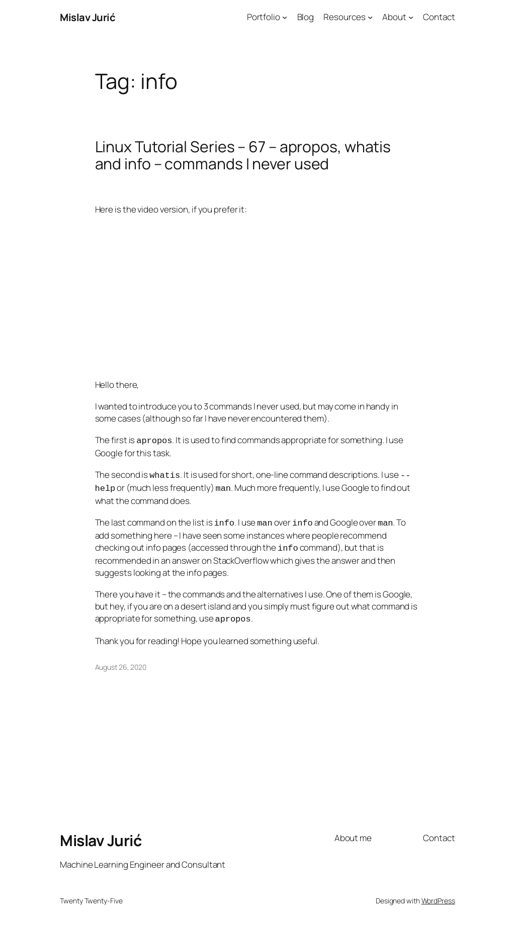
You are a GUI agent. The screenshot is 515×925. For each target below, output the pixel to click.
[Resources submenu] (370, 17)
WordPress (438, 894)
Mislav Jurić (87, 17)
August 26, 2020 (121, 661)
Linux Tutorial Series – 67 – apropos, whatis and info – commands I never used (243, 155)
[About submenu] (410, 17)
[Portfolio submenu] (284, 17)
